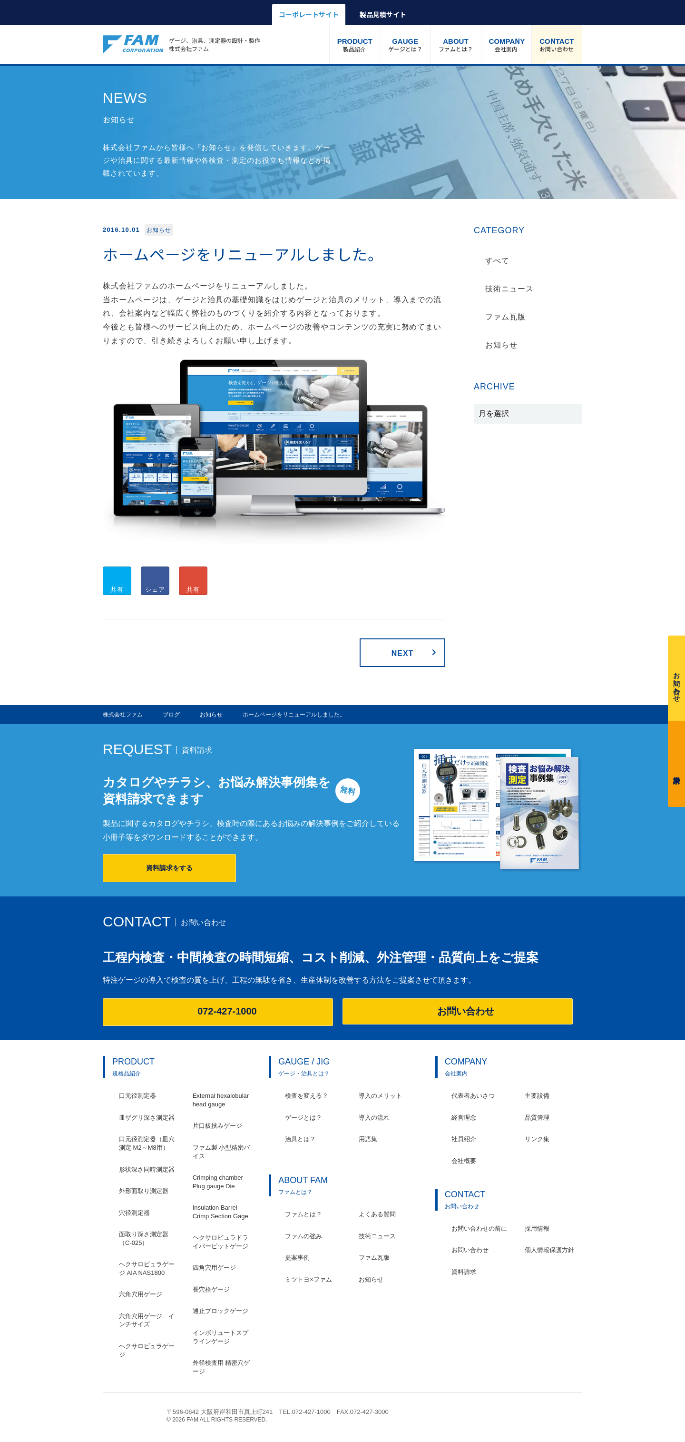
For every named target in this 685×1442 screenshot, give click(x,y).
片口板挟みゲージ (217, 1125)
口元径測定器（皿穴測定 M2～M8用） (147, 1143)
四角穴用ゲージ (214, 1267)
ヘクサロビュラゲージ (147, 1350)
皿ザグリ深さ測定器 (147, 1117)
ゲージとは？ (405, 44)
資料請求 (676, 762)
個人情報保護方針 (549, 1249)
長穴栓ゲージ (211, 1289)
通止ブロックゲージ (220, 1310)
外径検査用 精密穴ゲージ (221, 1367)
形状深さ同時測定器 (147, 1169)
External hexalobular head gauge (221, 1100)
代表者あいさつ (473, 1095)
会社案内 (507, 44)
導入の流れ (374, 1117)
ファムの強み (303, 1236)
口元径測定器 (137, 1095)
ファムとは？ (455, 44)
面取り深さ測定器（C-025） (143, 1238)
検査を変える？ (306, 1095)
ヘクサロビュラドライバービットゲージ (220, 1242)
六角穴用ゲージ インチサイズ (147, 1320)
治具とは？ (300, 1139)
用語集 (368, 1139)
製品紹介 (354, 44)
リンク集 (537, 1139)
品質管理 (537, 1117)
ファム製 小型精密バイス (221, 1152)
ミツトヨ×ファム (308, 1279)
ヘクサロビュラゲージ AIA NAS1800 (147, 1268)
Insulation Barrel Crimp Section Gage (220, 1212)
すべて (497, 261)
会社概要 (463, 1160)
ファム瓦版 (505, 317)
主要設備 (537, 1095)
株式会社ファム (130, 1415)
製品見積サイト (383, 14)
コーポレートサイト (309, 14)
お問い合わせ (556, 44)
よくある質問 (377, 1214)
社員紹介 (463, 1139)
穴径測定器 (134, 1212)
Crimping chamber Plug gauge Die (218, 1182)
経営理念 (463, 1117)
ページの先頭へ (577, 1416)
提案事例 (297, 1257)
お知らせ (501, 345)
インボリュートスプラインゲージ (220, 1337)
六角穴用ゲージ (140, 1294)
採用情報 (537, 1228)
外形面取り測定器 (143, 1190)
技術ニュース (509, 289)
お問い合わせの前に (479, 1228)
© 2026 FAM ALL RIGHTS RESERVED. (216, 1419)
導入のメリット (380, 1095)
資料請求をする (169, 868)
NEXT (402, 653)
